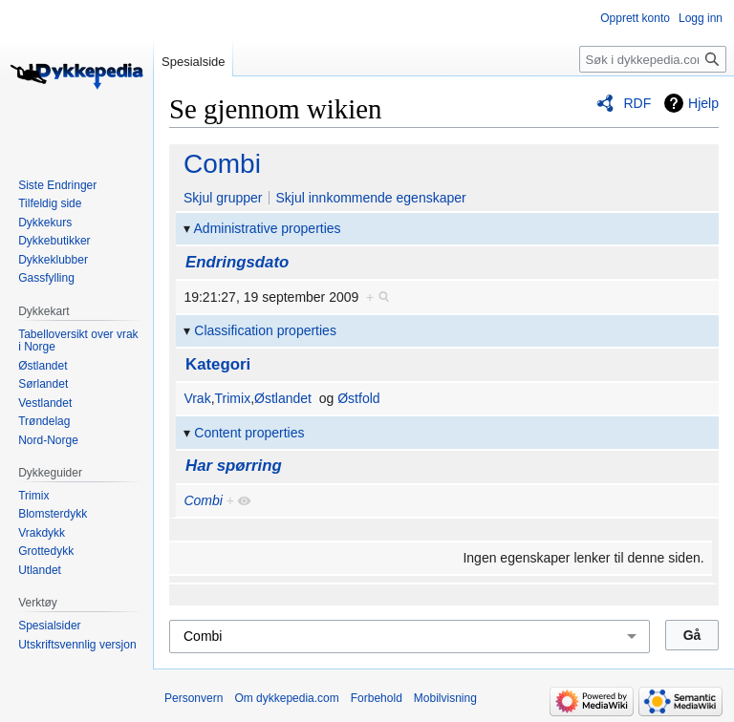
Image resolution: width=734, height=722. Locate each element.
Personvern (193, 698)
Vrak (197, 398)
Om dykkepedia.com (286, 698)
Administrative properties (267, 228)
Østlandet (283, 398)
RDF (637, 103)
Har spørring (233, 466)
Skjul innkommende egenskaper (370, 197)
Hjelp (703, 103)
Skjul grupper (223, 197)
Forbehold (376, 698)
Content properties (249, 432)
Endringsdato (237, 262)
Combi (222, 164)
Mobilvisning (445, 698)
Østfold (358, 398)
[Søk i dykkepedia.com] (652, 59)
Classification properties (265, 330)
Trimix (233, 398)
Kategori (217, 364)
